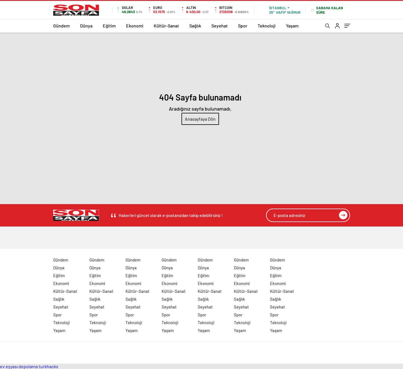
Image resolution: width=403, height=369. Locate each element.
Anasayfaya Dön (200, 119)
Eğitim (109, 25)
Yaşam (292, 25)
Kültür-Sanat (166, 25)
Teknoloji (267, 25)
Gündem (61, 25)
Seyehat (219, 25)
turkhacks (48, 366)
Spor (242, 25)
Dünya (86, 25)
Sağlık (195, 25)
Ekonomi (134, 25)
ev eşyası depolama (19, 366)
